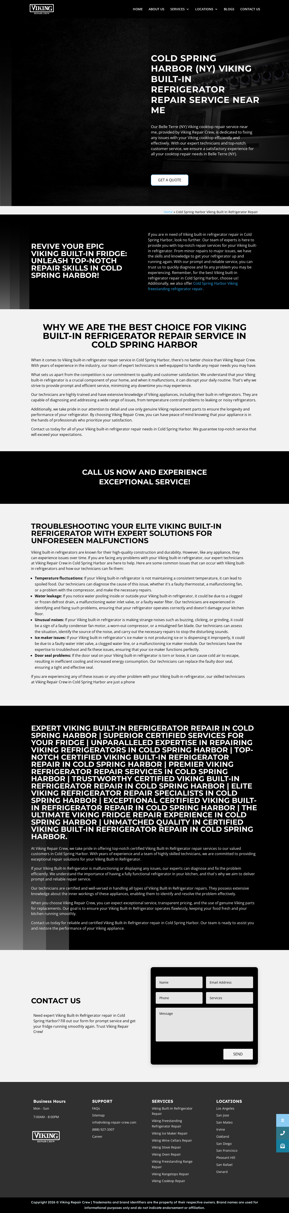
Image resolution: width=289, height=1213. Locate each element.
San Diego (224, 1143)
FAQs (96, 1108)
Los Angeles (225, 1108)
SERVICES (177, 9)
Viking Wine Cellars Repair (172, 1140)
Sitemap (98, 1115)
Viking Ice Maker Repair (170, 1133)
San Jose (222, 1115)
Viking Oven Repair (166, 1154)
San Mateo (224, 1122)
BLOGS (229, 9)
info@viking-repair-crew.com (114, 1122)
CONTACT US (250, 9)
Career (97, 1136)
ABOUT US (156, 9)
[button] (282, 1146)
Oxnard (222, 1172)
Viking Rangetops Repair (170, 1174)
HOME (138, 9)
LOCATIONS (204, 9)
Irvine (220, 1129)
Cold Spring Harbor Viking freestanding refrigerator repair (193, 286)
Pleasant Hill (225, 1157)
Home (168, 212)
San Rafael (224, 1164)
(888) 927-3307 (103, 1129)
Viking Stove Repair (166, 1147)
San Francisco (226, 1150)
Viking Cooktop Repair (168, 1181)
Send (238, 1054)
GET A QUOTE (169, 179)
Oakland (222, 1136)
